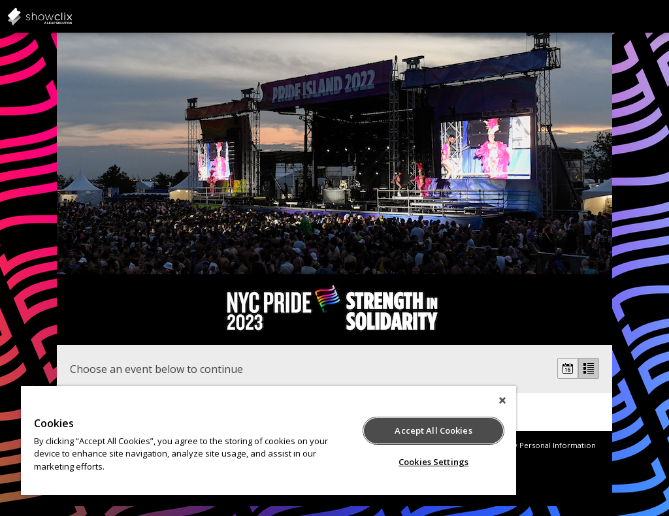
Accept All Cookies (433, 430)
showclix (72, 16)
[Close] (502, 400)
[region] (268, 440)
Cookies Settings (433, 462)
